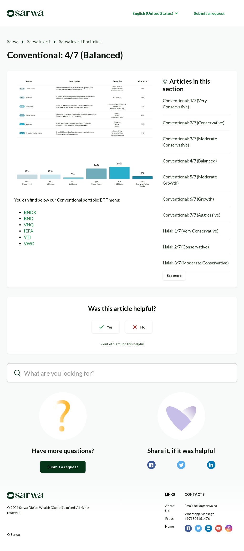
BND (28, 218)
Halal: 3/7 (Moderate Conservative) (196, 262)
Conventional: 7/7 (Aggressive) (191, 214)
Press (169, 518)
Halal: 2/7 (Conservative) (186, 246)
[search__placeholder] (122, 372)
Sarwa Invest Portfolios (75, 41)
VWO (29, 243)
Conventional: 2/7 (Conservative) (193, 122)
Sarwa (12, 41)
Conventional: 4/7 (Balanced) (190, 160)
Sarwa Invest (36, 41)
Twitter (181, 464)
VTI (27, 236)
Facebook (151, 464)
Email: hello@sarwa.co (201, 505)
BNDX (30, 212)
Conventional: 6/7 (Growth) (188, 198)
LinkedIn (211, 464)
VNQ (28, 224)
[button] (102, 326)
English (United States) (153, 13)
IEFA (28, 230)
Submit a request (209, 13)
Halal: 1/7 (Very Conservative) (191, 230)
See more (174, 275)
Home (169, 526)
